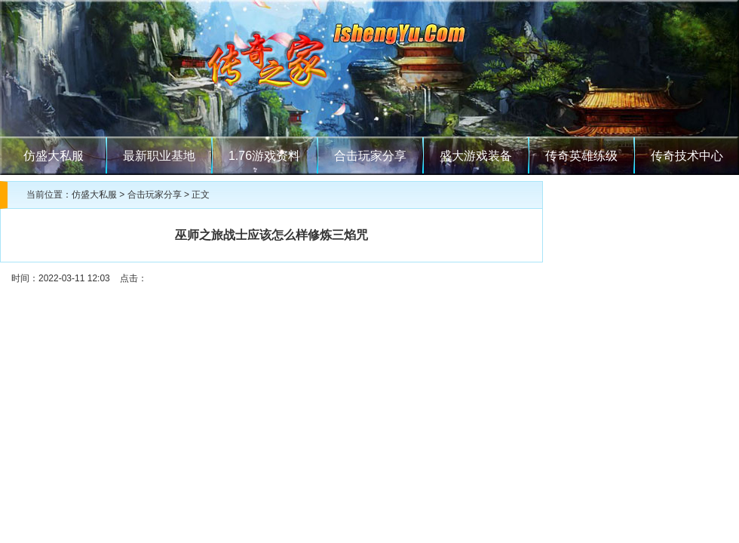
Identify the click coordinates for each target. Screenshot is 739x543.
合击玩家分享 (370, 155)
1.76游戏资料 (264, 155)
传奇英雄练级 (581, 155)
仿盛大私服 (53, 155)
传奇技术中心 (687, 155)
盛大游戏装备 (476, 155)
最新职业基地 (159, 155)
